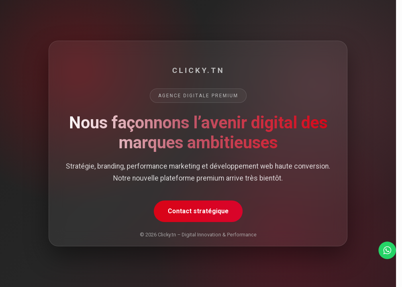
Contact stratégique (198, 211)
